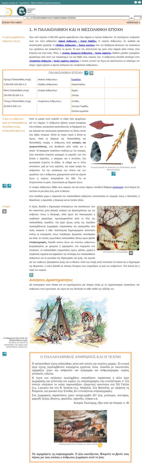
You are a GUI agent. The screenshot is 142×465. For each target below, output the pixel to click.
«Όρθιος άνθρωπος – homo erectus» (75, 45)
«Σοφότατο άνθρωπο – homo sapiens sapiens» (54, 61)
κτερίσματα (117, 187)
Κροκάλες (76, 79)
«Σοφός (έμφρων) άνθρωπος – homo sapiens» (87, 53)
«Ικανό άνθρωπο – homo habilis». (77, 41)
